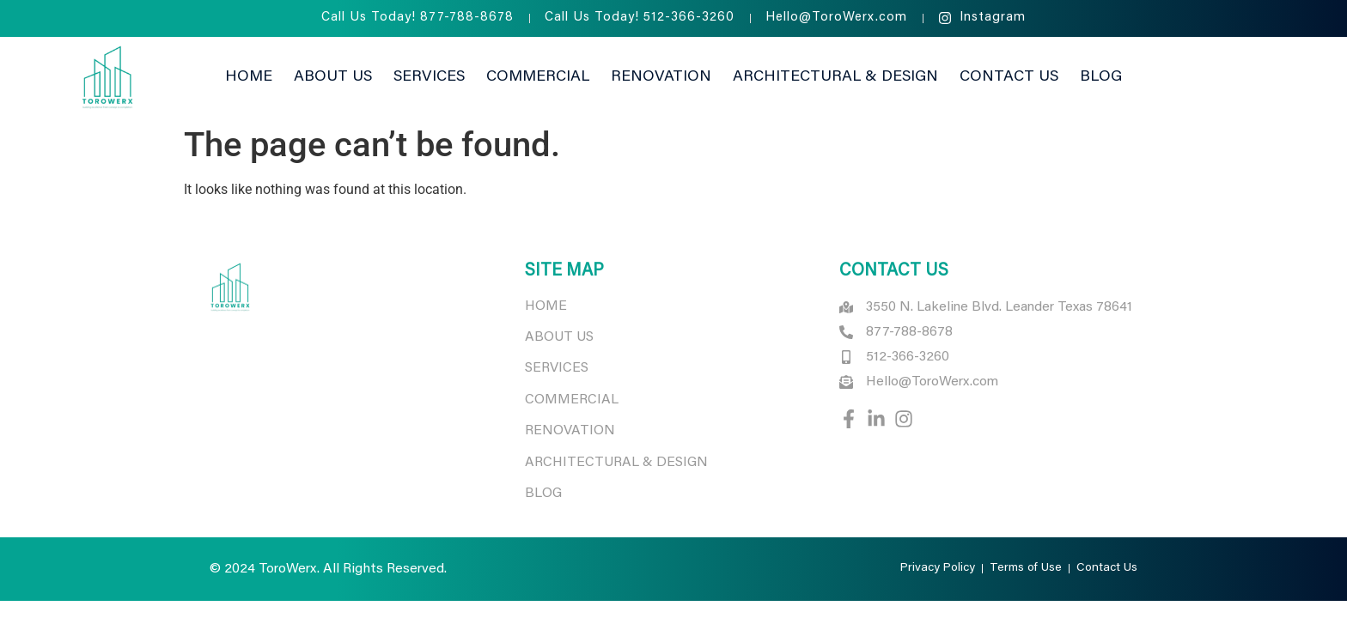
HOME (546, 306)
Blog (1101, 77)
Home (248, 77)
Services (429, 77)
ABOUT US (559, 337)
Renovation (661, 77)
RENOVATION (570, 431)
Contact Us (1009, 77)
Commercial (537, 77)
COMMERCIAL (572, 400)
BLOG (543, 493)
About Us (333, 77)
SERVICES (556, 368)
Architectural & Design (835, 77)
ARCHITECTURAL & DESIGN (618, 463)
